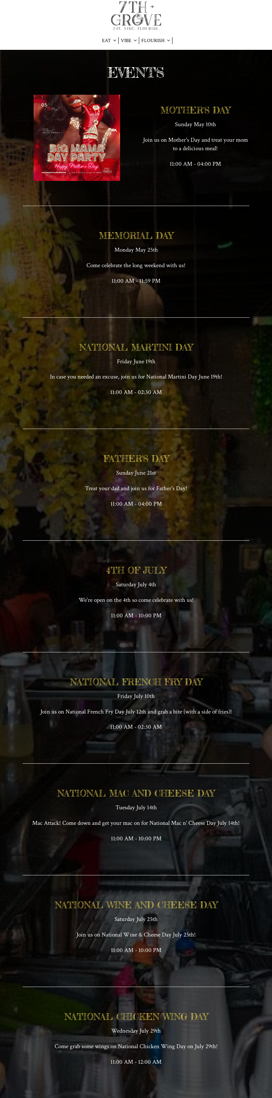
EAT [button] (109, 40)
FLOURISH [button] (155, 40)
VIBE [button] (129, 40)
